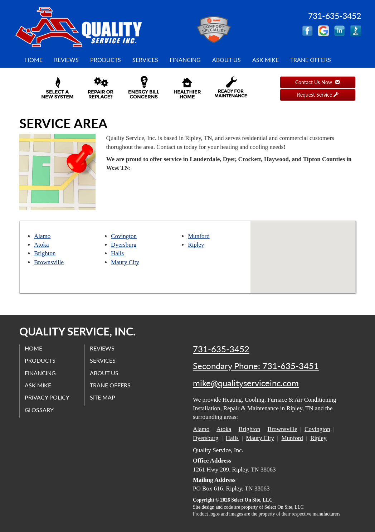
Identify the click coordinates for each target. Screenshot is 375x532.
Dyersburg (123, 244)
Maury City (125, 262)
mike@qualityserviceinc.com (246, 383)
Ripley (196, 244)
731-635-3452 (221, 349)
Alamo (42, 236)
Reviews (66, 59)
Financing (185, 59)
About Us (226, 59)
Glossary (39, 409)
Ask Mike (265, 59)
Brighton (44, 253)
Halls (117, 253)
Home (34, 59)
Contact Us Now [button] (317, 82)
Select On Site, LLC (252, 500)
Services (145, 59)
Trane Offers (310, 59)
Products (105, 59)
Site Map (103, 397)
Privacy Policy (47, 397)
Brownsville (49, 262)
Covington (124, 236)
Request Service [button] (318, 95)
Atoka (41, 244)
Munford (198, 236)
